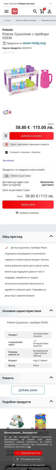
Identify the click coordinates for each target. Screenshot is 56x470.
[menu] (7, 11)
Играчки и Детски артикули (24, 20)
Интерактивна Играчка (41, 334)
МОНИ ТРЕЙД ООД (34, 43)
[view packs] (28, 136)
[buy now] (28, 204)
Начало (6, 20)
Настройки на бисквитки (28, 465)
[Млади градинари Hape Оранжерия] (16, 420)
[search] (35, 11)
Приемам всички (28, 453)
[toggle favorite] (27, 213)
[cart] (42, 11)
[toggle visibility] (28, 236)
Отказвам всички (28, 459)
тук (29, 446)
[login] (49, 11)
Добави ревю (28, 390)
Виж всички (8, 160)
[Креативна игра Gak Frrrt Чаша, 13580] (40, 420)
